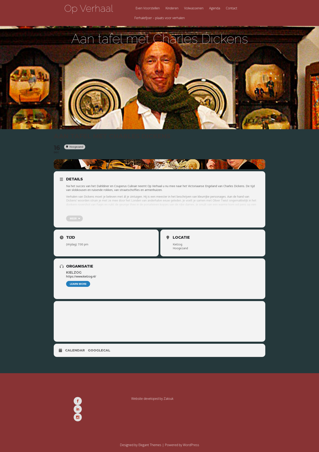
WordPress (191, 431)
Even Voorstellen (147, 8)
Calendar (75, 352)
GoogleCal (99, 352)
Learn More (78, 286)
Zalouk (168, 401)
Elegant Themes (149, 431)
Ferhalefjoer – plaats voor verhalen (159, 18)
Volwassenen (193, 8)
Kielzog (74, 275)
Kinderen (171, 8)
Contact (231, 8)
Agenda (214, 8)
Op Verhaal (88, 8)
